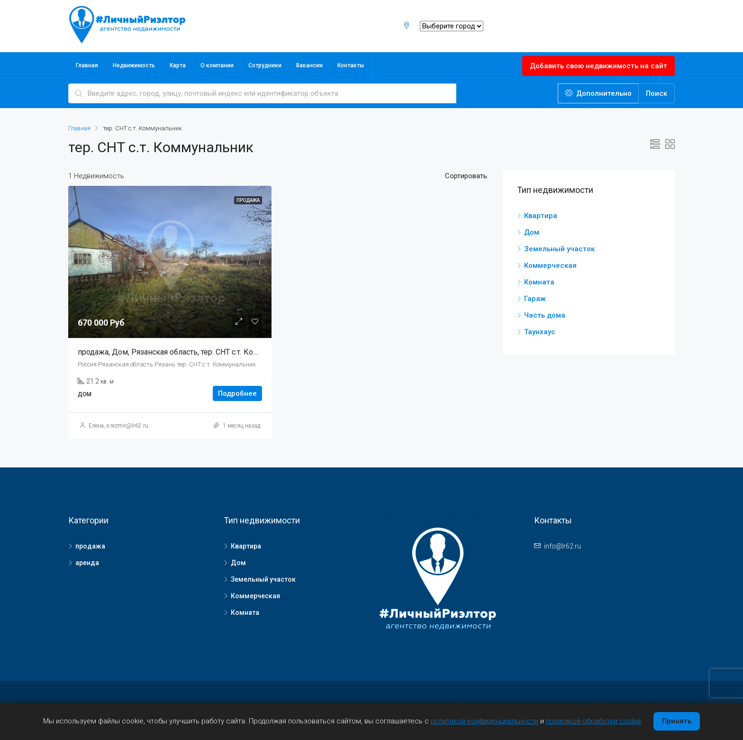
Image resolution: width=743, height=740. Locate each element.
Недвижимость (134, 65)
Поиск (656, 93)
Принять (676, 721)
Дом (531, 232)
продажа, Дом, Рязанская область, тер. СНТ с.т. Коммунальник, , (190, 351)
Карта (178, 65)
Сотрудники (264, 65)
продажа (90, 546)
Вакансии (309, 65)
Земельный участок (559, 249)
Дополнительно (598, 93)
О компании (217, 65)
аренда (87, 562)
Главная (87, 65)
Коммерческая (550, 265)
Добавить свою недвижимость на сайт (598, 66)
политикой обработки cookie (593, 721)
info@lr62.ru (562, 546)
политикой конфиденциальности (484, 721)
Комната (539, 282)
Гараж (535, 298)
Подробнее (237, 393)
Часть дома (544, 315)
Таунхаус (539, 332)
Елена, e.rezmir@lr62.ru (118, 425)
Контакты (350, 65)
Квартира (540, 215)
